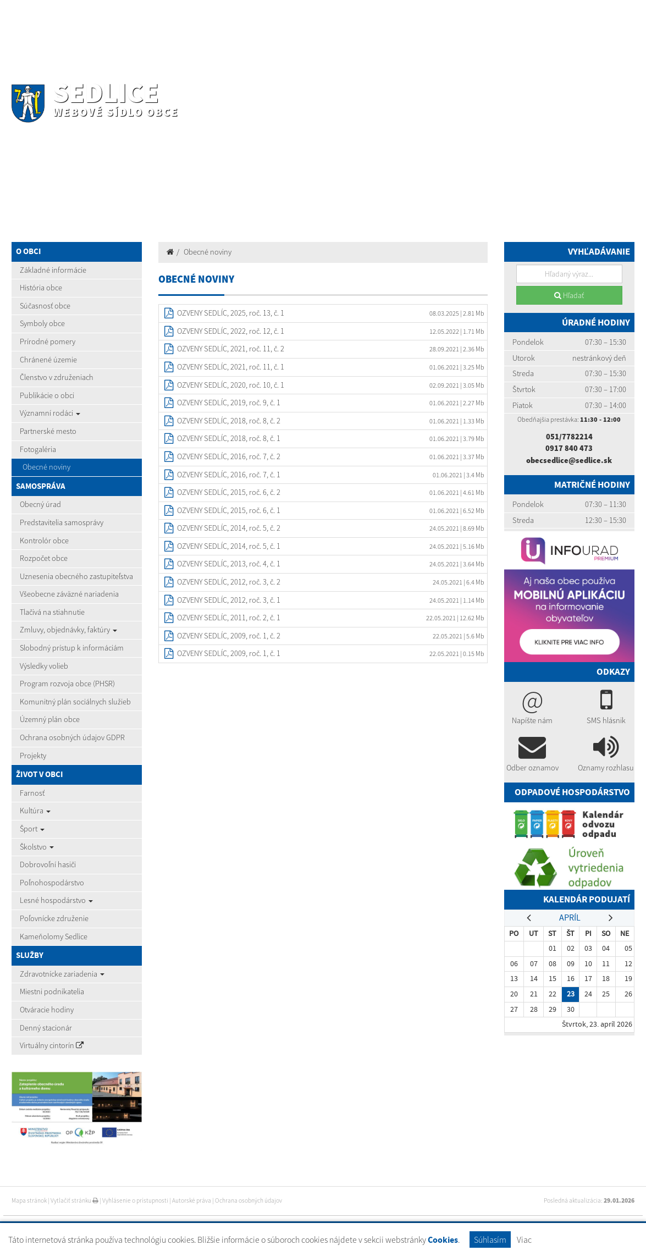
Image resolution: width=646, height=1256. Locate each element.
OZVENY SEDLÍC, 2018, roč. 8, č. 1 (228, 438)
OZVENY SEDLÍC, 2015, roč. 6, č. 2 (228, 492)
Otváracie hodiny (47, 1010)
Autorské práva (191, 1200)
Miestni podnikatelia (52, 991)
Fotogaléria (38, 449)
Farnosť (32, 793)
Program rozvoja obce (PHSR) (67, 683)
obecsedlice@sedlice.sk (569, 460)
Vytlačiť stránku (74, 1200)
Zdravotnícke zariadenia (62, 974)
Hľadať (569, 295)
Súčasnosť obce (45, 306)
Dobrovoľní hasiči (48, 864)
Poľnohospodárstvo (52, 883)
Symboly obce (42, 323)
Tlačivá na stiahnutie (52, 612)
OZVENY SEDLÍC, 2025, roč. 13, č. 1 (230, 313)
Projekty (33, 756)
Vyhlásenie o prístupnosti (135, 1200)
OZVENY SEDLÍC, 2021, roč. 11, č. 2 (230, 349)
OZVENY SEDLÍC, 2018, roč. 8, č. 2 (228, 421)
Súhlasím (490, 1239)
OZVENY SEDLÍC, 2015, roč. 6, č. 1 (228, 510)
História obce (41, 288)
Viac (524, 1239)
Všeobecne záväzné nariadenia (69, 594)
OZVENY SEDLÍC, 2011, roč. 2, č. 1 (228, 618)
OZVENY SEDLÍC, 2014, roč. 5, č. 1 (228, 546)
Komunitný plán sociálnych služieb (75, 702)
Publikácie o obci (47, 395)
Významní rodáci (50, 413)
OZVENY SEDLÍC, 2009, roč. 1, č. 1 (228, 653)
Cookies (443, 1240)
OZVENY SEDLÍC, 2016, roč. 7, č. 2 (228, 456)
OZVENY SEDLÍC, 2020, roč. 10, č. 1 (230, 385)
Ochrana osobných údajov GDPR (72, 737)
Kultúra (35, 811)
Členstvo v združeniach (56, 377)
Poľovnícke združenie (54, 918)
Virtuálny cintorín (52, 1045)
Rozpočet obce (44, 558)
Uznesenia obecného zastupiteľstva (76, 576)
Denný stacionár (46, 1028)
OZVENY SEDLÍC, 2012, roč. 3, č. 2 (228, 582)
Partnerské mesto (48, 431)
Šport (32, 829)
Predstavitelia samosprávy (61, 522)
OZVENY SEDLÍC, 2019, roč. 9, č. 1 (228, 402)
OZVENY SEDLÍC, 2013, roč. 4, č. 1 (228, 564)
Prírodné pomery (47, 341)
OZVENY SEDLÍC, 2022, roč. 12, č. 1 (230, 331)
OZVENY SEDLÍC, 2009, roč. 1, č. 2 (228, 636)
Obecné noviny (46, 467)
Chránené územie (48, 360)
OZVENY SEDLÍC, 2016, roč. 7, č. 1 (228, 475)
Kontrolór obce (44, 541)
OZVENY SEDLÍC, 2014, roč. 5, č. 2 (228, 528)
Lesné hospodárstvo (56, 900)
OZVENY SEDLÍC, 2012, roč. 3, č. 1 (228, 600)
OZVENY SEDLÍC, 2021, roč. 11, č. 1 (230, 367)
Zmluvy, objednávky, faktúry (68, 630)
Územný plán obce (50, 719)
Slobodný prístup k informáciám (72, 648)
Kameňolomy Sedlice (53, 936)
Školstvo (37, 847)
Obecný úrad (40, 504)
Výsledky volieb (44, 666)
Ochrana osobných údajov (248, 1200)
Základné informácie (53, 270)
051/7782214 (569, 437)
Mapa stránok (29, 1200)
